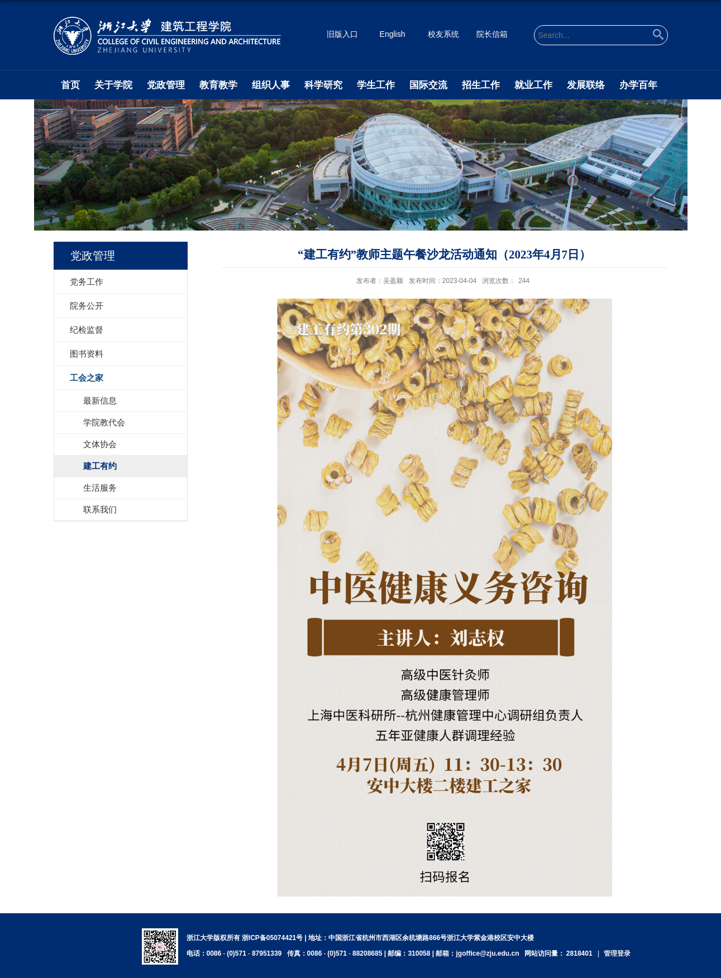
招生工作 (481, 85)
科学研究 (323, 85)
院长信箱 (492, 34)
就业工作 (533, 85)
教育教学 (218, 85)
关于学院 (113, 85)
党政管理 (166, 85)
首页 (70, 85)
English (392, 34)
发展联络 (586, 85)
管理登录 (617, 953)
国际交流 (428, 85)
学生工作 (376, 85)
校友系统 (443, 34)
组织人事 (271, 85)
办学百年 (638, 85)
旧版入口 (342, 34)
